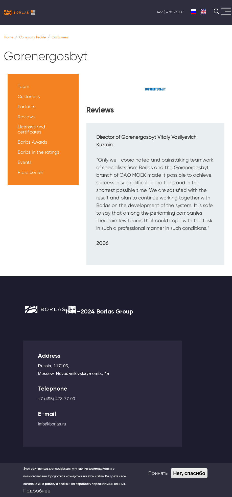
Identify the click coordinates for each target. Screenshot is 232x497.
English (203, 11)
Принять (158, 473)
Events (24, 162)
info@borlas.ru (52, 423)
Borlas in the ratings (38, 152)
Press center (30, 172)
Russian (193, 11)
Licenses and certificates (31, 129)
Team (23, 86)
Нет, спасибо (189, 473)
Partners (26, 106)
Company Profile (32, 37)
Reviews (26, 116)
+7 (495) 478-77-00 (56, 398)
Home (8, 37)
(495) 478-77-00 (170, 12)
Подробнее (37, 491)
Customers (60, 37)
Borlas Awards (32, 142)
